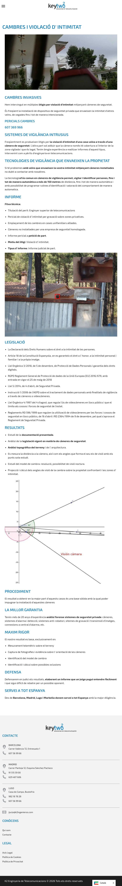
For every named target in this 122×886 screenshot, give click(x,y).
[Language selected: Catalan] (104, 883)
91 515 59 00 (15, 772)
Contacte (6, 834)
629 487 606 (15, 777)
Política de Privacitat (12, 861)
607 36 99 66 (15, 753)
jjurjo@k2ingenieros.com (21, 812)
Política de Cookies (11, 857)
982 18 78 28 (15, 796)
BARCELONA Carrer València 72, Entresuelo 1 (24, 747)
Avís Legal (7, 852)
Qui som (6, 830)
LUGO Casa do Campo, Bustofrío (21, 790)
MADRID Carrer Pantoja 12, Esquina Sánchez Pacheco (31, 766)
